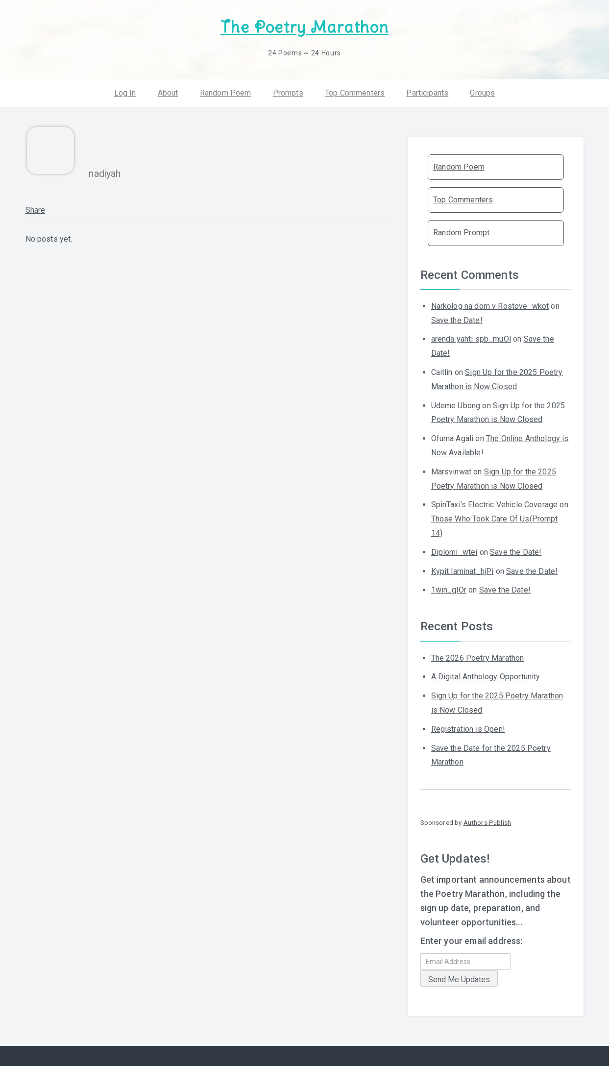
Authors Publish (487, 822)
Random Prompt (461, 232)
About (168, 93)
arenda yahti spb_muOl (471, 339)
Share (35, 210)
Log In (125, 93)
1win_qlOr (448, 590)
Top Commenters (355, 93)
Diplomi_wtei (454, 552)
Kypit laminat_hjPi (462, 571)
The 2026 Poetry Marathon (477, 658)
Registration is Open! (468, 729)
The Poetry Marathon (304, 27)
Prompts (288, 93)
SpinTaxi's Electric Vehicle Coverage (494, 504)
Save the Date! (457, 320)
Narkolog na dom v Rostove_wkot (490, 306)
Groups (482, 93)
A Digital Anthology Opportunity (485, 676)
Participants (427, 93)
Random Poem (225, 93)
